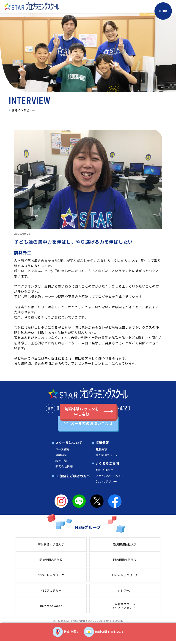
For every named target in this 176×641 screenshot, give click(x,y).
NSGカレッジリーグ (51, 575)
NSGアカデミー (51, 590)
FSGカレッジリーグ (125, 575)
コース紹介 (62, 449)
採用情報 (102, 442)
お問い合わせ (104, 470)
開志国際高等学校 (125, 560)
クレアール (125, 590)
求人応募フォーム (107, 455)
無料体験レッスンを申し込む (81, 411)
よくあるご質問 (107, 463)
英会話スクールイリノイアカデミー (125, 606)
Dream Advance (51, 606)
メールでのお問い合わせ (92, 423)
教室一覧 (61, 461)
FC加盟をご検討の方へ (72, 476)
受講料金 (61, 455)
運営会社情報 (64, 466)
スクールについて (68, 442)
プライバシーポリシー (110, 475)
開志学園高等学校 (51, 560)
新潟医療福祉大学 (125, 544)
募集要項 (101, 449)
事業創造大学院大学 (51, 544)
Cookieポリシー (106, 481)
